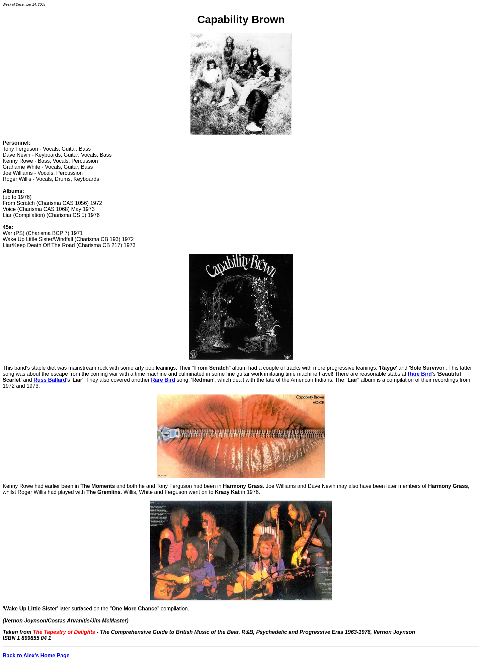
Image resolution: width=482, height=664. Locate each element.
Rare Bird (420, 374)
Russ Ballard (49, 380)
